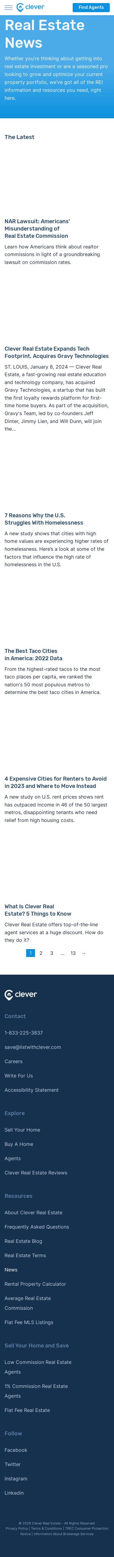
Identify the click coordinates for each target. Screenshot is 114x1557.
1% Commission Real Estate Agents (36, 1391)
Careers (13, 1061)
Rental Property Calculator (35, 1284)
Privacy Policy (17, 1528)
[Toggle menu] (8, 8)
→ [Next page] (83, 953)
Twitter (13, 1464)
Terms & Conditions (46, 1528)
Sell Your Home (22, 1130)
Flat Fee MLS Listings (29, 1322)
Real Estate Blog (23, 1241)
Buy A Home (19, 1144)
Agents (13, 1158)
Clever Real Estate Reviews (36, 1173)
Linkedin (14, 1493)
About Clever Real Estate (33, 1212)
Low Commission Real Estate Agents (38, 1367)
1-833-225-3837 (24, 1033)
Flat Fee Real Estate (27, 1410)
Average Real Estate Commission (28, 1303)
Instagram (16, 1479)
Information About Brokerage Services (64, 1534)
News (11, 1270)
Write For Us (19, 1076)
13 (73, 953)
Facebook (16, 1450)
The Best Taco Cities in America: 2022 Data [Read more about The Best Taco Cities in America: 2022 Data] (33, 655)
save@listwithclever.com (33, 1047)
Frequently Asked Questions (37, 1227)
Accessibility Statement (32, 1090)
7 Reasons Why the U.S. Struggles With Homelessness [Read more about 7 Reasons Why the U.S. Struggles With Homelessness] (44, 519)
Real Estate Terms (25, 1255)
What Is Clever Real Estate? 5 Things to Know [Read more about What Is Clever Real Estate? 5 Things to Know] (38, 910)
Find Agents (91, 7)
